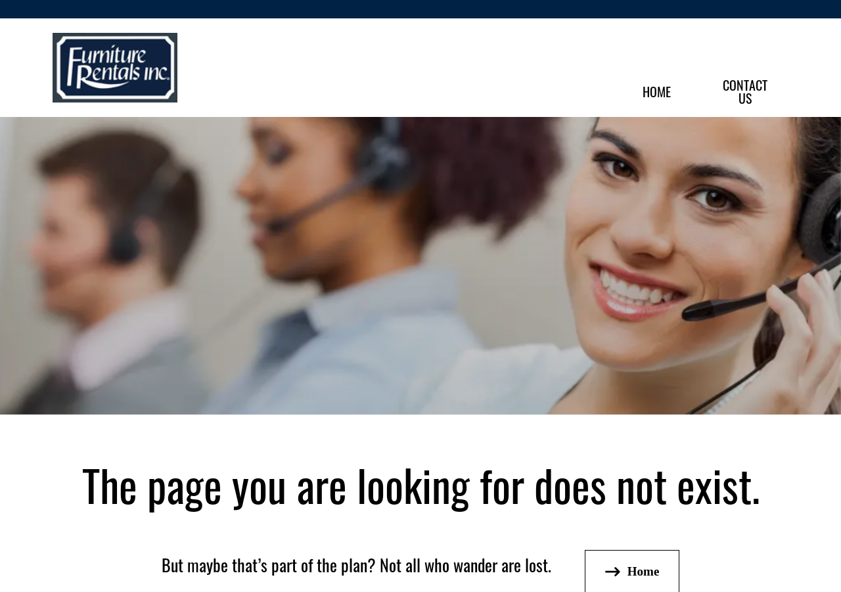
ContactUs (745, 91)
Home (657, 90)
